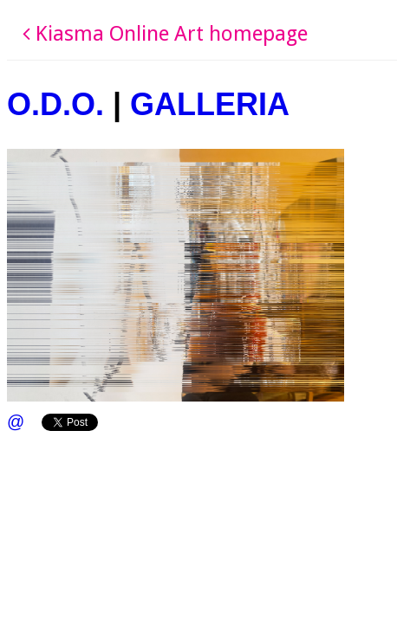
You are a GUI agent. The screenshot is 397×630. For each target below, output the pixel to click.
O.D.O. (55, 104)
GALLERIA (210, 104)
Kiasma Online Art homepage (165, 34)
